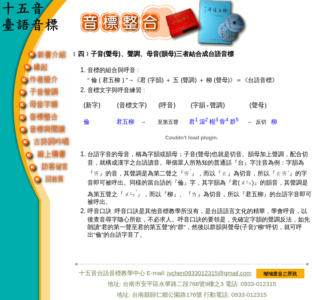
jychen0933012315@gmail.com (209, 273)
